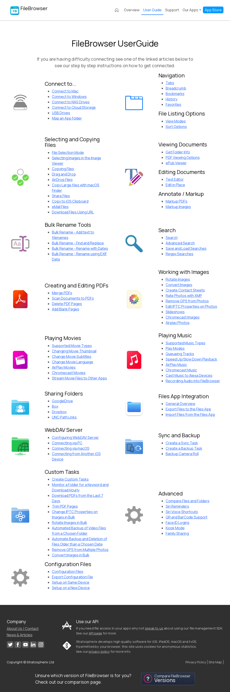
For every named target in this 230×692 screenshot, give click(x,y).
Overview (131, 9)
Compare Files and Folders (187, 500)
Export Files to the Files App (188, 409)
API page (95, 633)
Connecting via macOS (70, 448)
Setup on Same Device (70, 582)
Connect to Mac (65, 91)
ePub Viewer (176, 162)
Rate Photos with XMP (184, 295)
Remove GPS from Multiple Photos (80, 549)
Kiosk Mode (175, 527)
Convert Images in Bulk (70, 555)
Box (55, 406)
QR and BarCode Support (186, 517)
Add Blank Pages (65, 309)
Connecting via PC (67, 442)
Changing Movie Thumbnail (74, 351)
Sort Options (176, 126)
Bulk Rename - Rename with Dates (80, 248)
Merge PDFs (62, 292)
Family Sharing (177, 533)
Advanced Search (180, 243)
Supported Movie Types (72, 345)
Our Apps (190, 9)
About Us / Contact (23, 628)
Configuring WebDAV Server (75, 437)
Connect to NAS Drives (71, 102)
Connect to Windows (69, 96)
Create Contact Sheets (185, 290)
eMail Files (60, 206)
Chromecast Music (181, 370)
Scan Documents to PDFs (73, 298)
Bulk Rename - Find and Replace (78, 243)
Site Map (215, 662)
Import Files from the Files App (190, 414)
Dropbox (59, 411)
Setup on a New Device (71, 587)
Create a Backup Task (184, 448)
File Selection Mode (68, 152)
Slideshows (175, 311)
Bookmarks (175, 93)
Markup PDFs (176, 201)
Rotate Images (178, 279)
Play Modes (175, 348)
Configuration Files (67, 571)
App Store (213, 9)
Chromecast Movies (69, 372)
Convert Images (179, 284)
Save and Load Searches (186, 248)
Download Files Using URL (73, 212)
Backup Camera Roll (182, 453)
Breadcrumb (176, 88)
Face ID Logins (177, 522)
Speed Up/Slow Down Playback (191, 359)
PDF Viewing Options (183, 157)
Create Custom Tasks (70, 479)
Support (172, 9)
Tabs (170, 82)
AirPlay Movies (64, 367)
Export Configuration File (72, 576)
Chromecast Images (183, 317)
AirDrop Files (62, 179)
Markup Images (178, 206)
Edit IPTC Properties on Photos (191, 306)
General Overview (180, 403)
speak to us (154, 628)
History (171, 99)
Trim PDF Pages (65, 506)
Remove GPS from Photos (187, 301)
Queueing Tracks (180, 353)
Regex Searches (179, 253)
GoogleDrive (62, 400)
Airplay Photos (178, 322)
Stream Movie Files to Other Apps (79, 378)
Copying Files (63, 168)
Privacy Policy (196, 662)
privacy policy (99, 651)
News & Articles (20, 634)
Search (172, 237)
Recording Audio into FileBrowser (193, 380)
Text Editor (175, 179)
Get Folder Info (178, 152)
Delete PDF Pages (67, 303)
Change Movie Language (72, 361)
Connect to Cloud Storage (74, 107)
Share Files (61, 195)
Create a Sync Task (182, 442)
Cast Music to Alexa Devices (189, 375)
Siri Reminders (177, 506)
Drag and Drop (64, 174)
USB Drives (61, 112)
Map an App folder (67, 118)
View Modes (176, 121)
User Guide (152, 9)
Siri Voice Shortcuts (182, 511)
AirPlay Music (176, 364)
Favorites (173, 104)
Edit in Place (175, 184)
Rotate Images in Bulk (69, 522)
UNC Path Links (64, 417)
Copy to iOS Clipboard (70, 201)
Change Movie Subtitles (71, 356)
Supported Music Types (185, 342)
